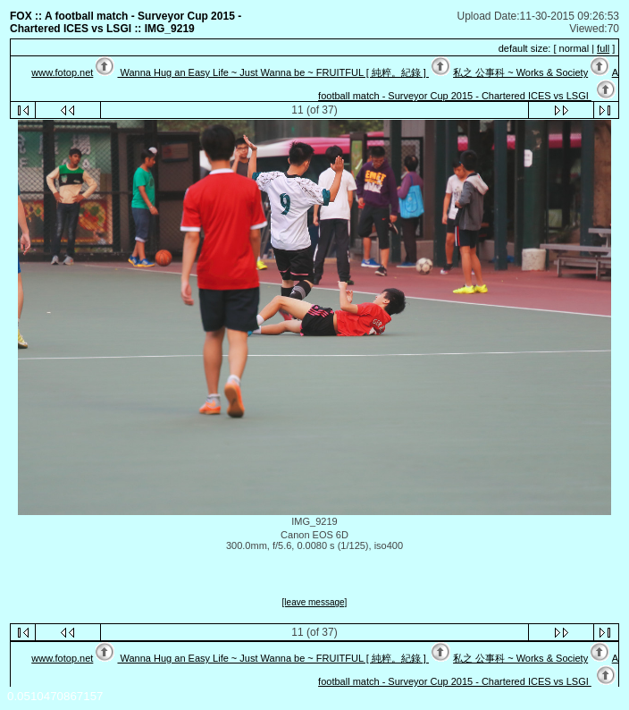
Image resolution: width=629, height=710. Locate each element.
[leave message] (315, 602)
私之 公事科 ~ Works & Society (520, 72)
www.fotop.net (62, 72)
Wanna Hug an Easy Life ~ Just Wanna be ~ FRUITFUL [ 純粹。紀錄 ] (272, 72)
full (603, 48)
